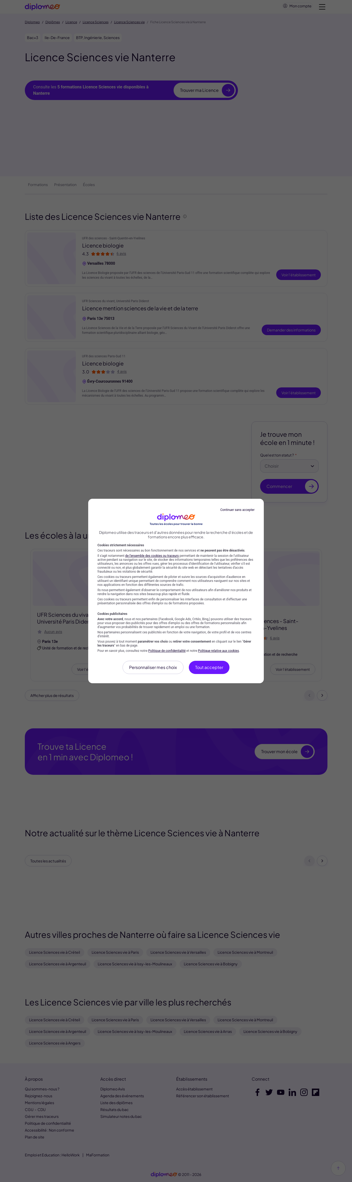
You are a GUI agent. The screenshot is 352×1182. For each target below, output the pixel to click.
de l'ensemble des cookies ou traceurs (152, 556)
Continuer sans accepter (237, 510)
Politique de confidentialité (167, 651)
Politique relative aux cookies (218, 651)
